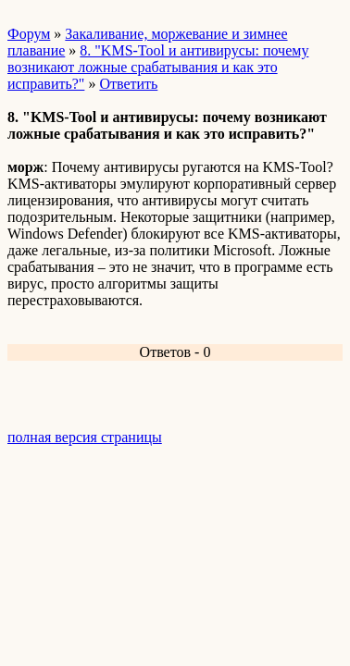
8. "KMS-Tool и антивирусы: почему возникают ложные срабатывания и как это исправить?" (157, 67)
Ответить (128, 84)
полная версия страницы (84, 437)
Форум (28, 34)
